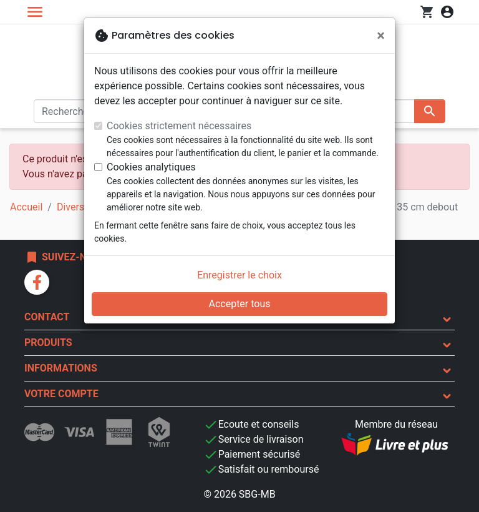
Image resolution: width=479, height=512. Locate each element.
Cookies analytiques (151, 167)
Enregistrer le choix (239, 275)
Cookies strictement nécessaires (179, 126)
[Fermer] (381, 35)
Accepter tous (239, 304)
